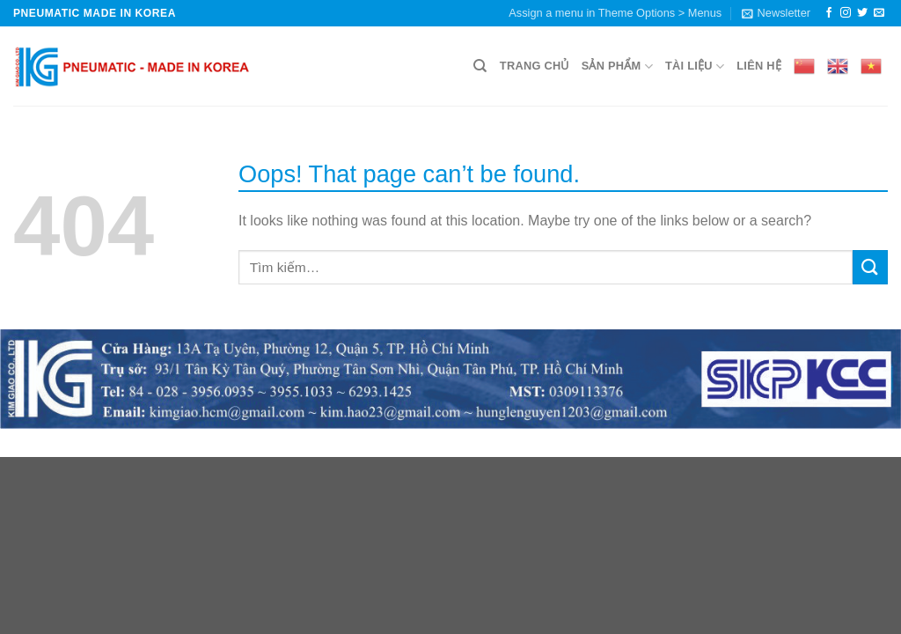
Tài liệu (694, 66)
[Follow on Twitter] (862, 13)
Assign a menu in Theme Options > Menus (615, 12)
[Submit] (870, 267)
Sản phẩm (617, 66)
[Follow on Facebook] (829, 13)
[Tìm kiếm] (480, 66)
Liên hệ (758, 65)
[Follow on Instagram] (845, 13)
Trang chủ (534, 65)
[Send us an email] (879, 13)
